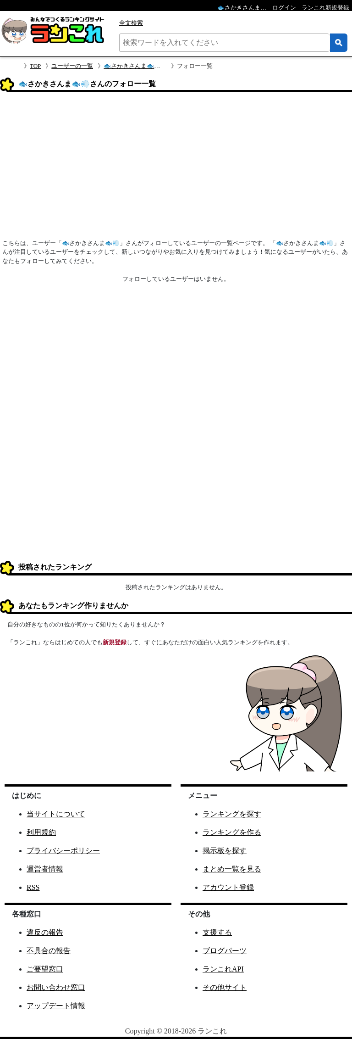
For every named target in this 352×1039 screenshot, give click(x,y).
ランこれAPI (223, 969)
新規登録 (114, 642)
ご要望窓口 (45, 969)
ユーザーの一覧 (72, 65)
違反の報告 (45, 932)
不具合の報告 (49, 951)
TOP (35, 65)
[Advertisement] (176, 168)
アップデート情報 (56, 1006)
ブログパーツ (225, 951)
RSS (33, 887)
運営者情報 (45, 869)
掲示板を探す (225, 851)
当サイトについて (56, 814)
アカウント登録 (228, 887)
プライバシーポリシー (63, 851)
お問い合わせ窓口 (56, 987)
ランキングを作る (232, 832)
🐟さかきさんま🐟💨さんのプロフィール (159, 65)
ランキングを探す (232, 814)
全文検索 (131, 22)
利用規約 (41, 832)
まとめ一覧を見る (232, 869)
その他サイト (225, 987)
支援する (217, 932)
